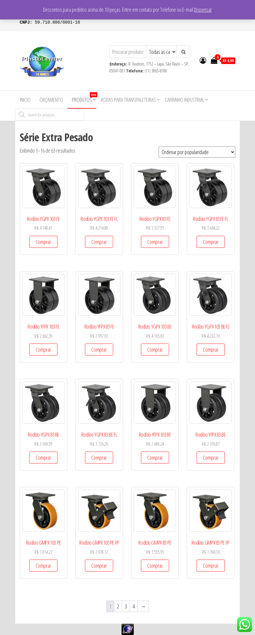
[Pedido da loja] (197, 152)
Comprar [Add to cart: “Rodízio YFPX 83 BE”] (210, 457)
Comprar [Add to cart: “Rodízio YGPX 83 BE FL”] (99, 457)
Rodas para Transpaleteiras (128, 99)
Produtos (84, 97)
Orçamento (51, 99)
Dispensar (203, 9)
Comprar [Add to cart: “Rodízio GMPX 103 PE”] (43, 565)
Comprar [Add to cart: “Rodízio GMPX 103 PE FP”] (99, 565)
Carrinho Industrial (184, 99)
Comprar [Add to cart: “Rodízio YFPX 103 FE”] (43, 349)
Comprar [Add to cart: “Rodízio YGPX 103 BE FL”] (210, 349)
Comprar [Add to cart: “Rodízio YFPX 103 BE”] (155, 457)
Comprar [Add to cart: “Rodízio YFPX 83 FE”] (99, 349)
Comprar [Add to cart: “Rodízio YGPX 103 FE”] (43, 241)
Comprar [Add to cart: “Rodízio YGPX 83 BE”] (43, 457)
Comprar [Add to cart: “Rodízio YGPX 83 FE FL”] (210, 241)
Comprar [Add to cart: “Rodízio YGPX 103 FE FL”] (99, 241)
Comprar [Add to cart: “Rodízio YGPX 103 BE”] (155, 349)
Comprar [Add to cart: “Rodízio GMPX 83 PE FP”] (210, 565)
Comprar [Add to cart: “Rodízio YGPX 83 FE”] (155, 241)
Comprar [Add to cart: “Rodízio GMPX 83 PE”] (155, 565)
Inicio (25, 99)
